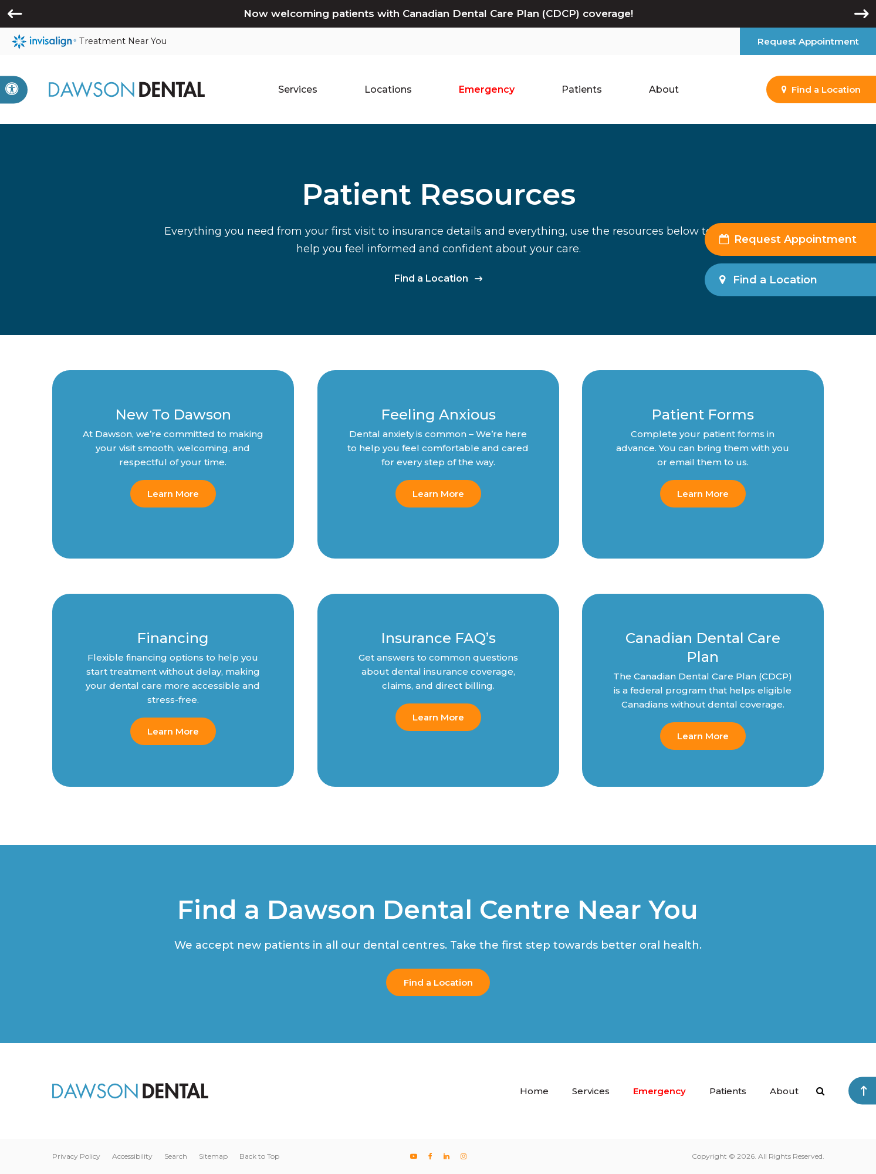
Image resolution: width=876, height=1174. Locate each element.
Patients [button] (582, 89)
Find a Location (431, 278)
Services (591, 1091)
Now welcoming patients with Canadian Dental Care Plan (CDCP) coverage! (438, 13)
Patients (727, 1091)
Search (175, 1156)
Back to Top (259, 1156)
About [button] (664, 89)
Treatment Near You (89, 41)
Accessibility (132, 1156)
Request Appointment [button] (808, 41)
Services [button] (297, 89)
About (784, 1091)
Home (534, 1091)
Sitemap (213, 1156)
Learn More (173, 493)
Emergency (487, 89)
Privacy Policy (76, 1156)
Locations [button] (388, 89)
